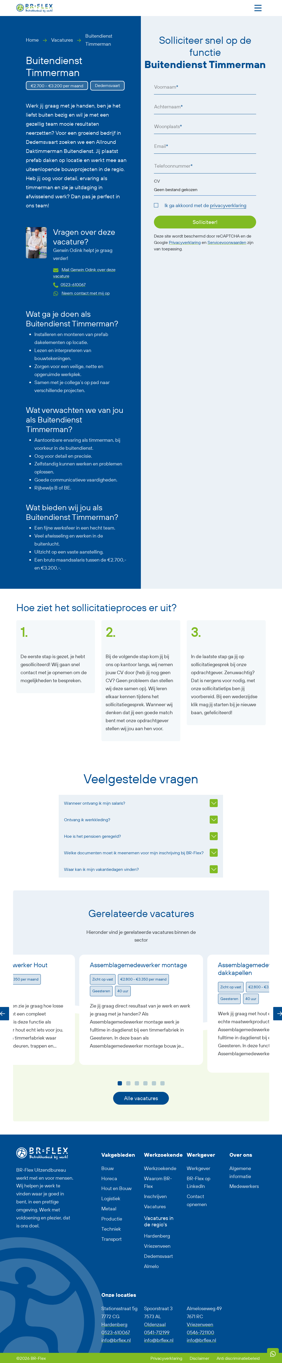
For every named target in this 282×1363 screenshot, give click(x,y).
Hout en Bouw (116, 1188)
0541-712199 (156, 1332)
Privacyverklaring (185, 242)
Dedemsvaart (158, 1256)
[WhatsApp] (273, 1354)
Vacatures (62, 40)
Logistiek (110, 1198)
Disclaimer (200, 1358)
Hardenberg (157, 1236)
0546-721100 (200, 1332)
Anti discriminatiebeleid (238, 1358)
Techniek (111, 1229)
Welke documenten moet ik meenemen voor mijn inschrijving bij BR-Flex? (134, 852)
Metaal (108, 1209)
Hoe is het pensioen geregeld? (92, 836)
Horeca (109, 1178)
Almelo (151, 1266)
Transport (111, 1239)
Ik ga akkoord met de (205, 205)
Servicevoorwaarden (227, 242)
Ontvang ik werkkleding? (87, 819)
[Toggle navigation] (258, 8)
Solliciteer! (205, 222)
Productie (111, 1219)
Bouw (107, 1168)
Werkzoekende (160, 1168)
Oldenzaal (155, 1324)
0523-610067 (73, 284)
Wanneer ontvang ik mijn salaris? (94, 803)
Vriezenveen (157, 1246)
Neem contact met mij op (86, 293)
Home (32, 40)
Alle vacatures (141, 1098)
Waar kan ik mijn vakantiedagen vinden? (101, 869)
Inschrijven (155, 1196)
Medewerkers (244, 1186)
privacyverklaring (228, 205)
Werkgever (198, 1168)
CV (157, 181)
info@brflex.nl (116, 1340)
